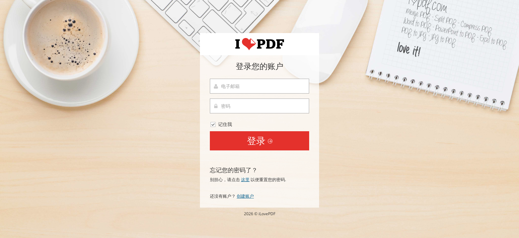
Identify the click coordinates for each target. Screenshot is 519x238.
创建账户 (245, 196)
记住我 (221, 124)
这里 (245, 179)
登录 (259, 140)
